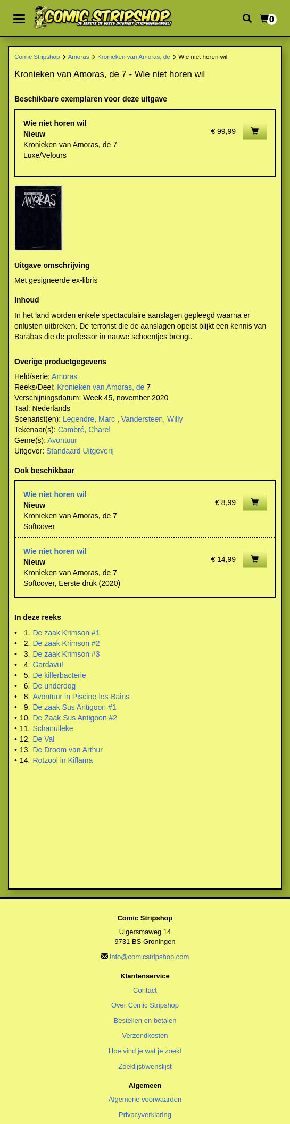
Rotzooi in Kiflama (62, 760)
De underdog (54, 686)
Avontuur (62, 440)
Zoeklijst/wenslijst (144, 1066)
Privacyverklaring (145, 1115)
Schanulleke (52, 728)
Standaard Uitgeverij (80, 451)
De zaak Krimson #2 (66, 643)
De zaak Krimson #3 (66, 654)
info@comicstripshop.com (149, 957)
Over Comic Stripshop (145, 1005)
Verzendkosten (145, 1035)
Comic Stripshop (37, 56)
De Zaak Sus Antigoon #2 (74, 718)
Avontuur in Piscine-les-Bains (80, 696)
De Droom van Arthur (67, 749)
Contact (145, 990)
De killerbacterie (59, 675)
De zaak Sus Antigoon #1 (74, 707)
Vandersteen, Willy (152, 419)
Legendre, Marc (89, 419)
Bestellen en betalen (145, 1021)
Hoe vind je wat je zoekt (145, 1051)
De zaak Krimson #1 (66, 632)
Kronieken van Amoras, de (133, 56)
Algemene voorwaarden (145, 1099)
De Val (43, 739)
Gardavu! (47, 664)
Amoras (78, 56)
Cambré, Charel (84, 429)
